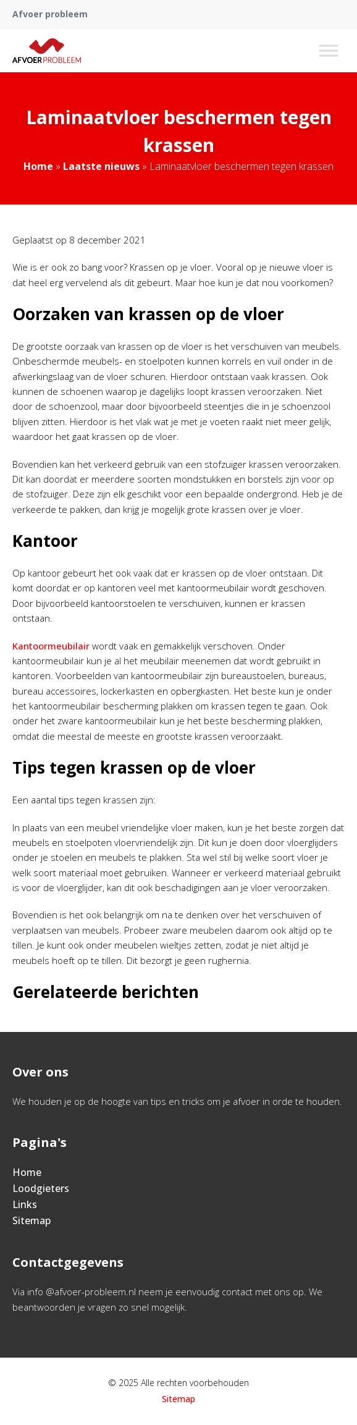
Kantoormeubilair (52, 646)
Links (24, 1204)
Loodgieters (40, 1188)
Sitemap (31, 1220)
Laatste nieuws (101, 166)
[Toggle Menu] (328, 50)
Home (38, 166)
